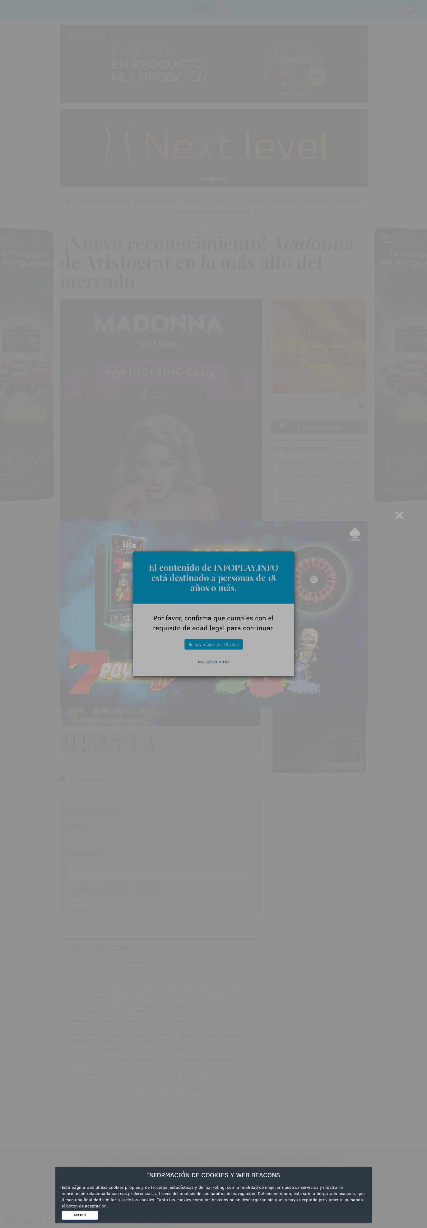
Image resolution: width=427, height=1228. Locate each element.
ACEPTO (80, 1214)
